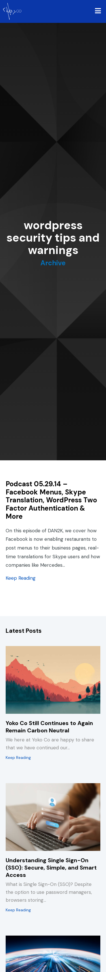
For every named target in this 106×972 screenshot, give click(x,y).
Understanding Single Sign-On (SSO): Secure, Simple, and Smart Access (51, 868)
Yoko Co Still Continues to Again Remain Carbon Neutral (49, 726)
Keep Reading (21, 578)
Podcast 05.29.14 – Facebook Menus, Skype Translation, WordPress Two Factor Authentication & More (51, 500)
